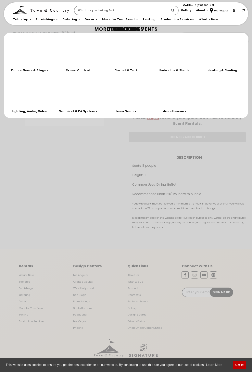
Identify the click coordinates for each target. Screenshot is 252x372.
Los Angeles (81, 275)
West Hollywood (83, 288)
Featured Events (138, 301)
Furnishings (30, 32)
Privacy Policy (136, 321)
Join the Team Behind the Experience (213, 39)
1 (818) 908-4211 (205, 5)
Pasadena (80, 314)
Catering (24, 295)
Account (133, 288)
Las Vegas (79, 321)
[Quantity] (229, 92)
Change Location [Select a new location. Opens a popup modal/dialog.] (200, 107)
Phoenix (78, 328)
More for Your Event (31, 308)
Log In (153, 118)
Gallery (132, 308)
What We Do (135, 282)
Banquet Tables (49, 32)
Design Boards (137, 314)
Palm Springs (81, 301)
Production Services (31, 321)
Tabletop (25, 282)
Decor (23, 301)
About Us (133, 275)
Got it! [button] (239, 364)
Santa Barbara (82, 308)
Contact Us (135, 295)
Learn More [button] (214, 364)
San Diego (79, 295)
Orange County (83, 282)
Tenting (23, 314)
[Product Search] (122, 10)
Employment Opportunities (145, 328)
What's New (26, 275)
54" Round (68, 32)
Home (16, 32)
